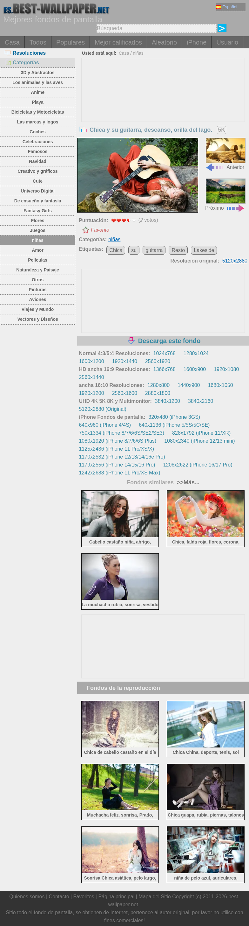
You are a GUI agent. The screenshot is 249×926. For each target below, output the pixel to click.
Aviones (37, 299)
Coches (38, 131)
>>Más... (187, 482)
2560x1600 (124, 393)
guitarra (154, 250)
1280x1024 (196, 353)
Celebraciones (38, 141)
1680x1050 (220, 385)
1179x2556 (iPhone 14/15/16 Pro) (117, 464)
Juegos (37, 230)
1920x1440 (124, 361)
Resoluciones (25, 53)
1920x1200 (91, 393)
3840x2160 (200, 401)
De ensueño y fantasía (37, 200)
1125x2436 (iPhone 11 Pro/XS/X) (116, 449)
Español (226, 6)
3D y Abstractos (38, 72)
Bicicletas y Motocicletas (37, 112)
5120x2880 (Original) (102, 409)
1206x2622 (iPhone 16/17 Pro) (197, 464)
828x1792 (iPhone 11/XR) (201, 433)
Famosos (37, 151)
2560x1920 (157, 361)
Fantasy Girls (38, 210)
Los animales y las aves (37, 82)
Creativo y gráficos (38, 171)
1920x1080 (226, 369)
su (134, 250)
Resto (178, 250)
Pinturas (38, 289)
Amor (38, 250)
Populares (70, 42)
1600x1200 (91, 361)
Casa (12, 42)
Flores (37, 220)
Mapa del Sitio (154, 896)
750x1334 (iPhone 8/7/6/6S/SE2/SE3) (121, 433)
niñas (38, 240)
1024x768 (164, 353)
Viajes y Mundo (38, 309)
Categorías (22, 62)
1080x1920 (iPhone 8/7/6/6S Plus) (117, 441)
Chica (115, 250)
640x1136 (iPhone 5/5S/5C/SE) (174, 425)
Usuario (227, 42)
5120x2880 (234, 260)
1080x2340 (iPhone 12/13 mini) (199, 441)
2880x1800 (157, 393)
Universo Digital (38, 190)
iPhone (196, 42)
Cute (38, 181)
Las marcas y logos (37, 121)
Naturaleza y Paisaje (37, 269)
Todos (38, 42)
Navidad (37, 161)
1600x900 (195, 369)
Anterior (225, 154)
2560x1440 (91, 377)
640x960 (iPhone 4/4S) (105, 425)
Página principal (116, 896)
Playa (38, 102)
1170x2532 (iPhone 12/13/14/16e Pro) (122, 456)
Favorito (100, 230)
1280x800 (158, 385)
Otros (38, 279)
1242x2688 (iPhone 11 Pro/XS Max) (119, 472)
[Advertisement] (163, 106)
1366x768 (164, 369)
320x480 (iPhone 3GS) (174, 417)
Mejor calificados (118, 42)
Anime (37, 92)
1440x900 (189, 385)
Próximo (225, 195)
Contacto (59, 896)
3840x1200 (167, 401)
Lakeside (204, 250)
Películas (37, 260)
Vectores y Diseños (37, 319)
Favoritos (83, 896)
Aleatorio (164, 42)
